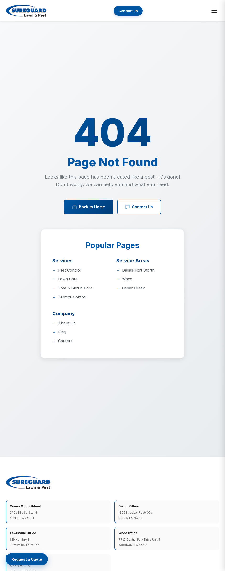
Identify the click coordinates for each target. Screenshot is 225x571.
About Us (66, 323)
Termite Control (72, 297)
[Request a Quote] (27, 559)
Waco (127, 279)
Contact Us (128, 11)
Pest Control (69, 270)
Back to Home (88, 206)
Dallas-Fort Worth (138, 270)
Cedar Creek (133, 288)
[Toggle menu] (214, 11)
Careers (65, 340)
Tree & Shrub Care (75, 288)
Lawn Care (68, 279)
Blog (62, 332)
